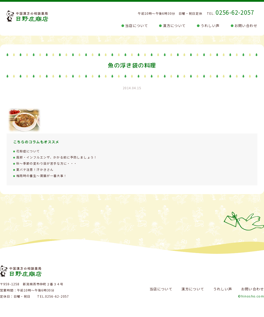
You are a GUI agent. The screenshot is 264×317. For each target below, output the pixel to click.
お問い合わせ (246, 25)
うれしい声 (210, 25)
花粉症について (28, 151)
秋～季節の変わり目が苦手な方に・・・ (46, 163)
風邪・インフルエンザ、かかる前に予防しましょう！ (56, 157)
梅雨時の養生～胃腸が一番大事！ (41, 175)
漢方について (174, 25)
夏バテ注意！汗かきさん (34, 169)
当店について (136, 25)
